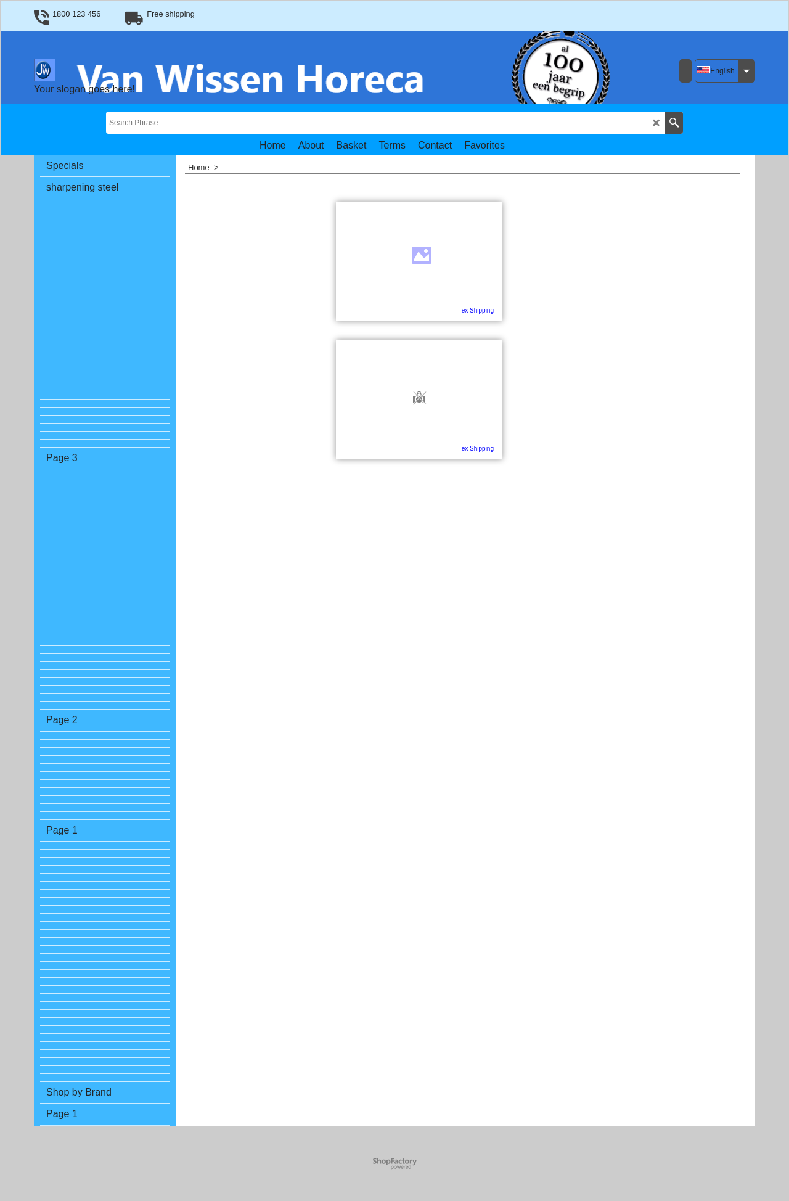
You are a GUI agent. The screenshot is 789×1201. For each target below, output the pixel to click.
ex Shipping (431, 310)
